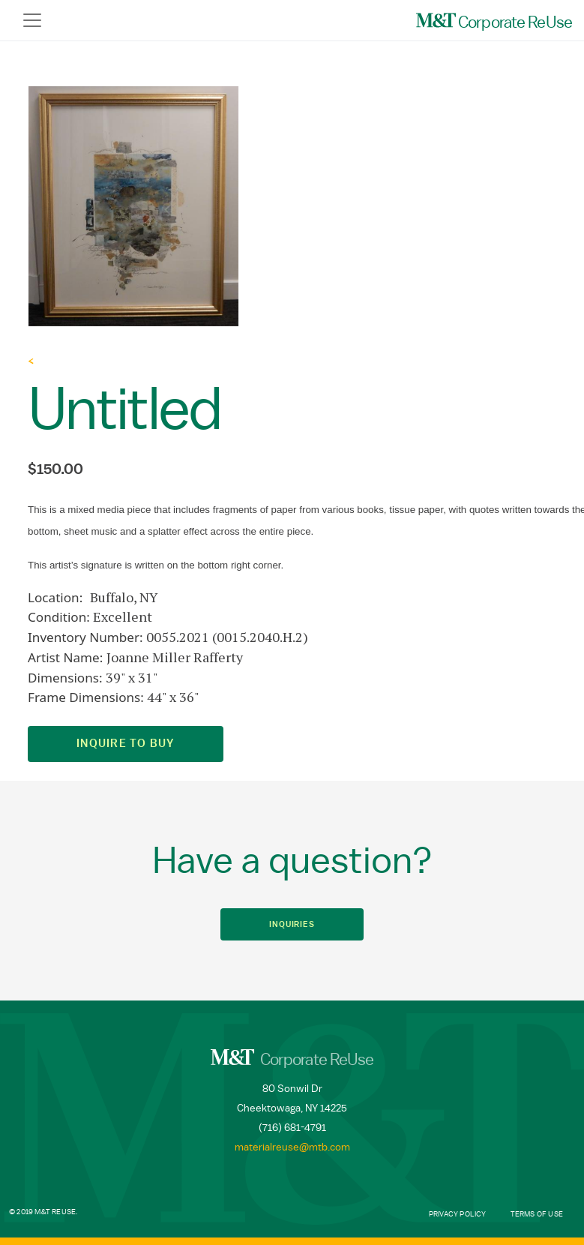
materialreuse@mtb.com (292, 1147)
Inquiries (292, 924)
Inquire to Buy (125, 743)
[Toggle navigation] (32, 20)
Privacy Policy (458, 1214)
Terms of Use (537, 1214)
